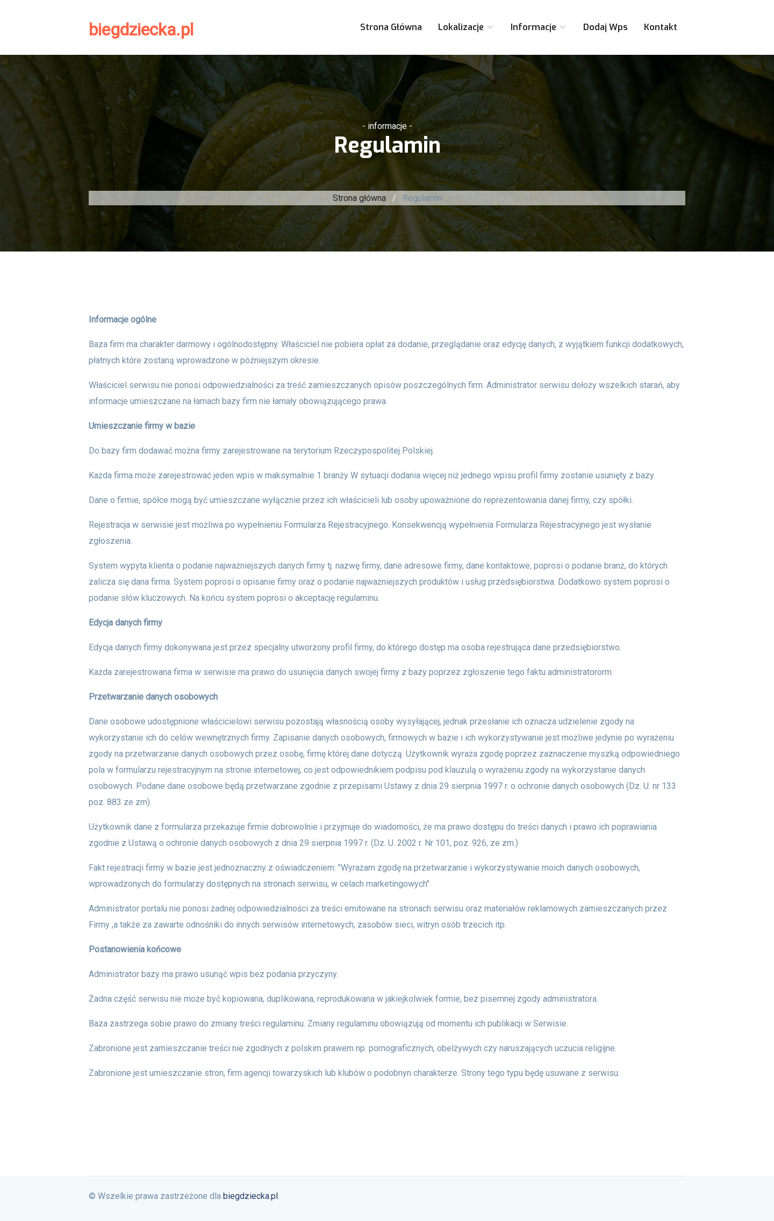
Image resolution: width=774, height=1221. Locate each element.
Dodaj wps (605, 27)
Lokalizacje (466, 27)
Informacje (539, 27)
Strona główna (391, 27)
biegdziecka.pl (141, 29)
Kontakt (660, 27)
